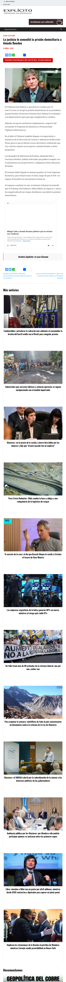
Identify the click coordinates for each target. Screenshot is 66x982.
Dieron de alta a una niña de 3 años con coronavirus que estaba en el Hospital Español (49, 276)
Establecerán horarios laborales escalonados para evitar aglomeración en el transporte (17, 276)
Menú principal (11, 29)
